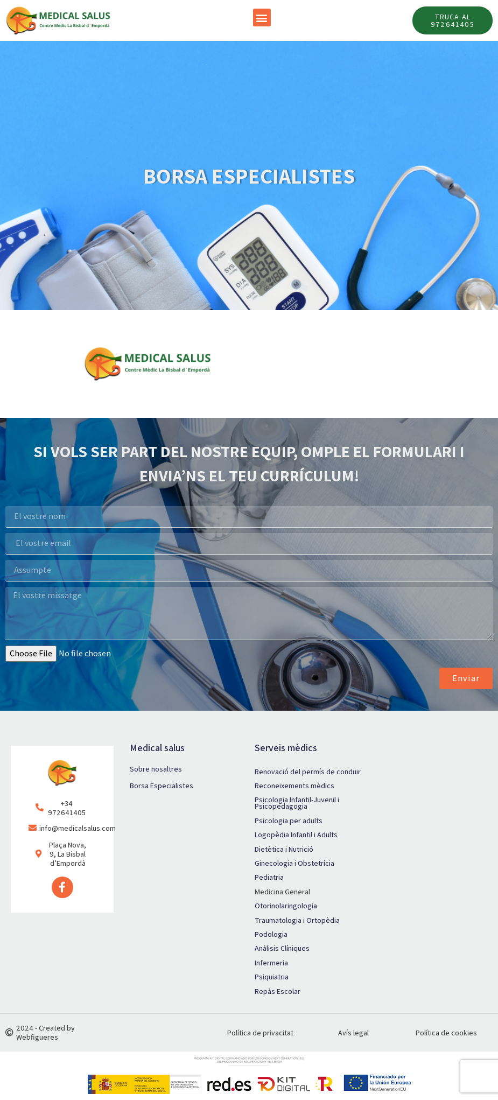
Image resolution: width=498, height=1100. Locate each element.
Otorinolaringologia (286, 906)
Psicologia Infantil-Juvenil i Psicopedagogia (297, 804)
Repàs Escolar (277, 992)
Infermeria (271, 963)
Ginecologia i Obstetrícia (294, 863)
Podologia (271, 935)
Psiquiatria (272, 977)
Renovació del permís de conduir (308, 772)
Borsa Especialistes (161, 786)
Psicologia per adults (288, 821)
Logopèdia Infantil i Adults (296, 835)
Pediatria (269, 878)
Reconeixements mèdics (294, 786)
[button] (262, 17)
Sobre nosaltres (156, 769)
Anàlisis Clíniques (282, 949)
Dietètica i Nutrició (284, 849)
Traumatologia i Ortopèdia (297, 921)
